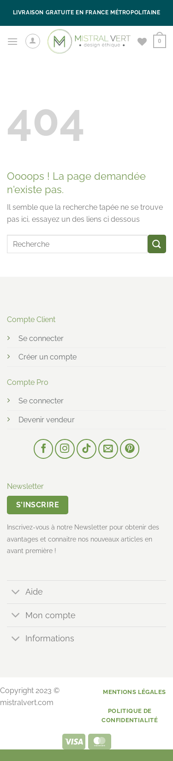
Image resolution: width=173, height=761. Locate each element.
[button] (12, 41)
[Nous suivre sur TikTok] (86, 449)
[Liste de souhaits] (142, 41)
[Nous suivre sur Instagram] (65, 449)
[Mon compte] (32, 41)
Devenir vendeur (46, 419)
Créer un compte (47, 357)
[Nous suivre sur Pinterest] (130, 449)
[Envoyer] (157, 244)
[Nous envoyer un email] (108, 449)
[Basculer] (16, 593)
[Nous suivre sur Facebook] (44, 449)
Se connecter (41, 338)
